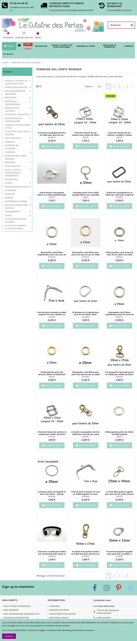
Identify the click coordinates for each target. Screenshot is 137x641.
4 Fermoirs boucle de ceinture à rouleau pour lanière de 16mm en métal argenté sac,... (52, 434)
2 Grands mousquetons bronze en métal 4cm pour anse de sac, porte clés (85, 553)
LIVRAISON (54, 606)
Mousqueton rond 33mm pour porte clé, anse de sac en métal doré (86, 254)
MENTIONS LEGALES (59, 617)
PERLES (8, 183)
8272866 (85, 496)
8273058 (51, 137)
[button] (85, 46)
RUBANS (9, 197)
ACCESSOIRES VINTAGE (16, 201)
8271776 (119, 556)
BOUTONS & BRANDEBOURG (12, 102)
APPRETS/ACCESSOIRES (16, 87)
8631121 (52, 377)
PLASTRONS (10, 190)
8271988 (85, 317)
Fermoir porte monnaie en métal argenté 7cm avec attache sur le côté (51, 314)
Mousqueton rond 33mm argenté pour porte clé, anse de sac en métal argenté (52, 254)
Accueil (7, 71)
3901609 (51, 556)
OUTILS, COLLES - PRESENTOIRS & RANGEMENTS (13, 172)
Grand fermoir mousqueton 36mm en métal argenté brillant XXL (51, 194)
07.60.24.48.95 (104, 617)
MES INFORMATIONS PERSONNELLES (21, 614)
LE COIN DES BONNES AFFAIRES (15, 220)
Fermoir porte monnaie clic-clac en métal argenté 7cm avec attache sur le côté (85, 494)
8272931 (119, 377)
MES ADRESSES (11, 610)
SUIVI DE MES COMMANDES (17, 606)
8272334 (51, 496)
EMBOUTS (9, 142)
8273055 (51, 257)
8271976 (52, 317)
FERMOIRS (10, 152)
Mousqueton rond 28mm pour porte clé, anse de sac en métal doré (86, 374)
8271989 (119, 197)
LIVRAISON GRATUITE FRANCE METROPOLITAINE (66, 5)
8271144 (119, 257)
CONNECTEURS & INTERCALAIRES (13, 119)
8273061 (85, 437)
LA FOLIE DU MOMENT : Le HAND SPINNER (16, 227)
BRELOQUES (10, 97)
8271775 (119, 496)
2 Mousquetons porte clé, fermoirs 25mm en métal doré (51, 373)
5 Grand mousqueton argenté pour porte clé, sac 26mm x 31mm (119, 553)
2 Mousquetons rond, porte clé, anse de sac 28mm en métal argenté (119, 254)
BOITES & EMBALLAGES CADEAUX (16, 206)
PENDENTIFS (11, 179)
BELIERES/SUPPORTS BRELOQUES (15, 92)
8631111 (119, 437)
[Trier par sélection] (89, 86)
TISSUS (8, 215)
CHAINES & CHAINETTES (17, 114)
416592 (86, 197)
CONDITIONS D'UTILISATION (62, 614)
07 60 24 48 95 (19, 3)
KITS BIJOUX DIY (13, 166)
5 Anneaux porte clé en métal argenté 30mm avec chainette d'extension (85, 194)
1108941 (52, 197)
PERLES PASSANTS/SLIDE (17, 186)
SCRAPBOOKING (12, 211)
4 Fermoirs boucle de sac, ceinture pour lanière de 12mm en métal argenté (85, 135)
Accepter (9, 636)
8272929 (85, 556)
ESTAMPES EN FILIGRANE (11, 147)
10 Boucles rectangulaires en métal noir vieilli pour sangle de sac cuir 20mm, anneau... (119, 194)
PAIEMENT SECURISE (59, 610)
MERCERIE (10, 162)
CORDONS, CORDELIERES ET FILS (17, 126)
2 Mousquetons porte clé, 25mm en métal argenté (119, 433)
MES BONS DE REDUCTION (16, 617)
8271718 (52, 437)
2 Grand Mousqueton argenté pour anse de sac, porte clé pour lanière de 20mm (119, 494)
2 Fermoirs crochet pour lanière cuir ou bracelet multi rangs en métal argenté (52, 553)
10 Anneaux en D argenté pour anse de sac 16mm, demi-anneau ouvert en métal (85, 314)
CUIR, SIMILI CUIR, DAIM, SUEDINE (17, 133)
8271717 (119, 137)
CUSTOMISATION (13, 138)
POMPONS (10, 194)
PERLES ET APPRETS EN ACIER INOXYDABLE (16, 82)
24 (100, 86)
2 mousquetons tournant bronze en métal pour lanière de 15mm (119, 373)
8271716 (86, 137)
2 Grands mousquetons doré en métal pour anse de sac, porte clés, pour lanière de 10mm (85, 434)
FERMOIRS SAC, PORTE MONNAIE (16, 157)
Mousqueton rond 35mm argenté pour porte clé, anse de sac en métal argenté (119, 314)
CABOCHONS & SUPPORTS (12, 109)
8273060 (85, 377)
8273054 (119, 317)
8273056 (85, 257)
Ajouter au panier (52, 146)
